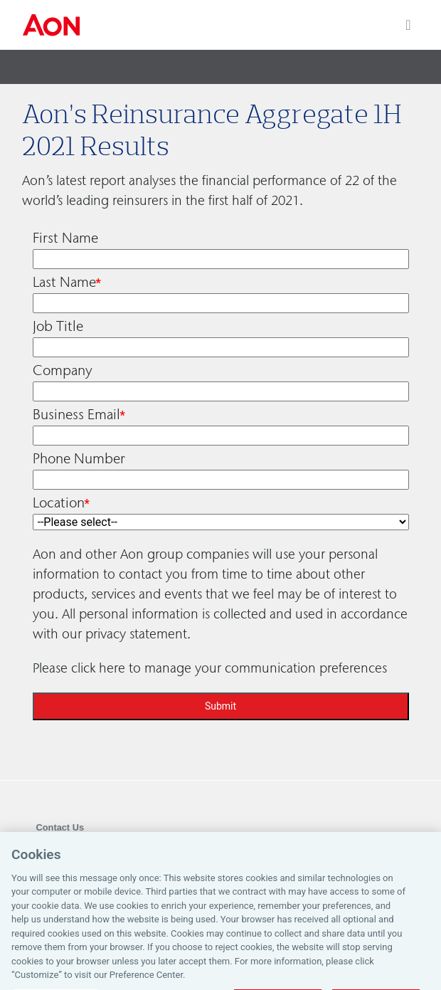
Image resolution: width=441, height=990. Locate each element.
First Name (65, 237)
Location (59, 502)
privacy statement (136, 634)
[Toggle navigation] (408, 25)
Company (62, 370)
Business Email (76, 414)
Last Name (64, 282)
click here (98, 668)
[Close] (418, 863)
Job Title (58, 326)
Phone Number (79, 458)
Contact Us (60, 827)
